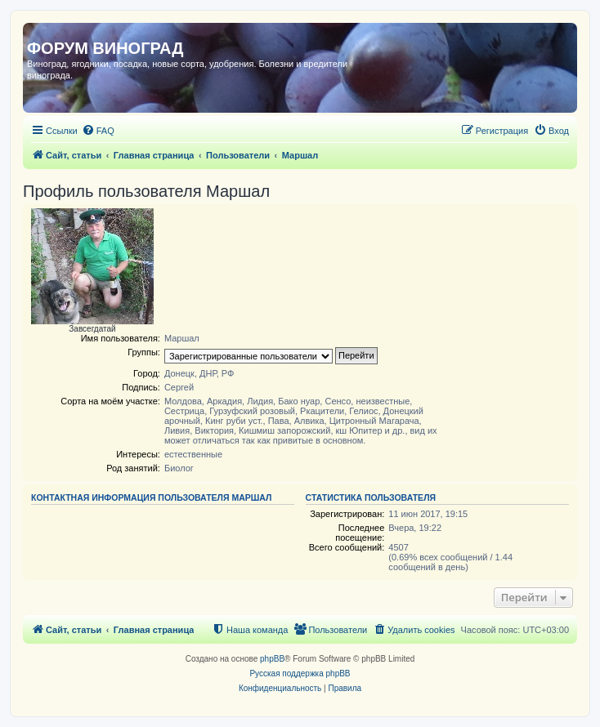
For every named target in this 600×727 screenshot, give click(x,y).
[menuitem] (98, 130)
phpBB (272, 658)
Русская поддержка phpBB (299, 673)
